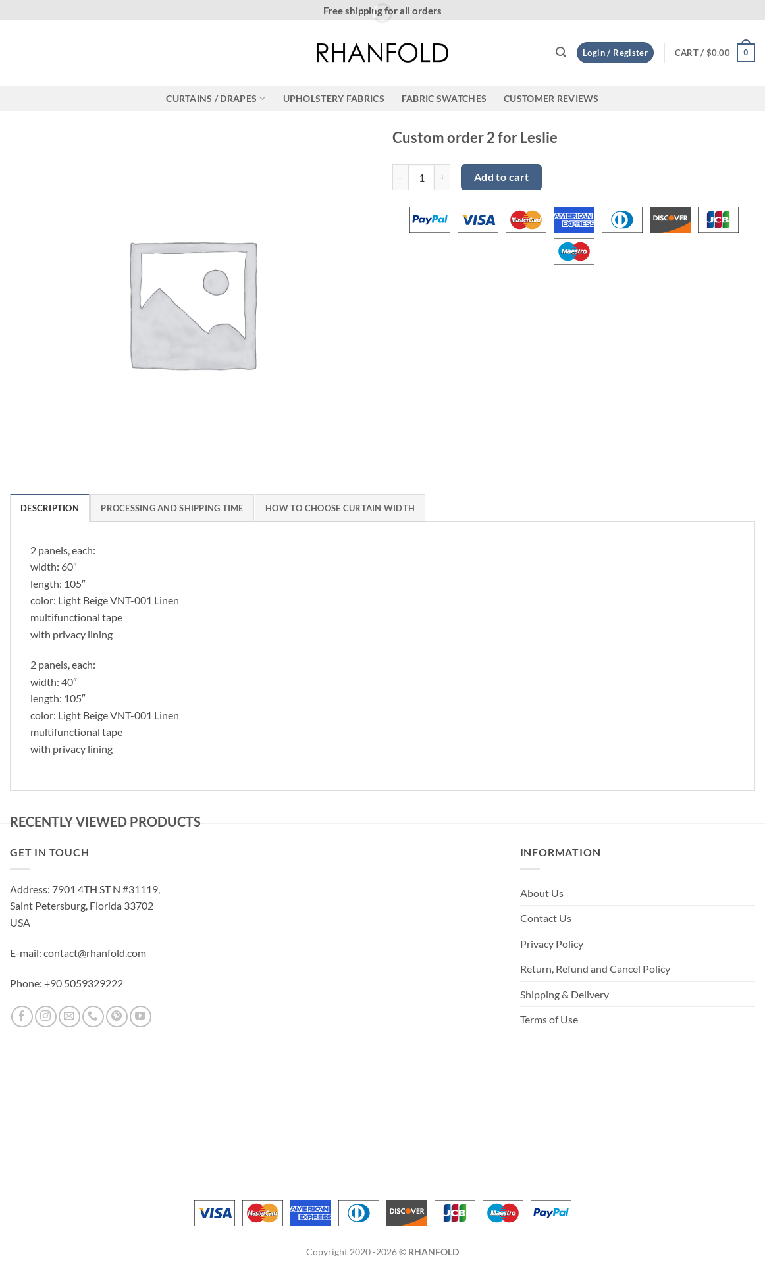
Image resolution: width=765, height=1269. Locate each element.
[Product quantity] (421, 177)
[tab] (50, 507)
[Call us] (93, 1016)
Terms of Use (549, 1019)
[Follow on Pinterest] (117, 1016)
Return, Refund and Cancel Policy (595, 968)
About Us (542, 893)
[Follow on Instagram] (46, 1016)
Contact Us (545, 918)
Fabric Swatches (444, 98)
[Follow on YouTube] (140, 1016)
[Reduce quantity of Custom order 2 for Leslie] (400, 177)
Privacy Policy (551, 943)
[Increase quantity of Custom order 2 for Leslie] (442, 177)
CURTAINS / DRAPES (215, 98)
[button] (561, 52)
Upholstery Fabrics (333, 98)
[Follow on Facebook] (22, 1016)
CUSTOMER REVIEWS (551, 98)
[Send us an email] (69, 1016)
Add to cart (501, 177)
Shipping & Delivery (564, 994)
